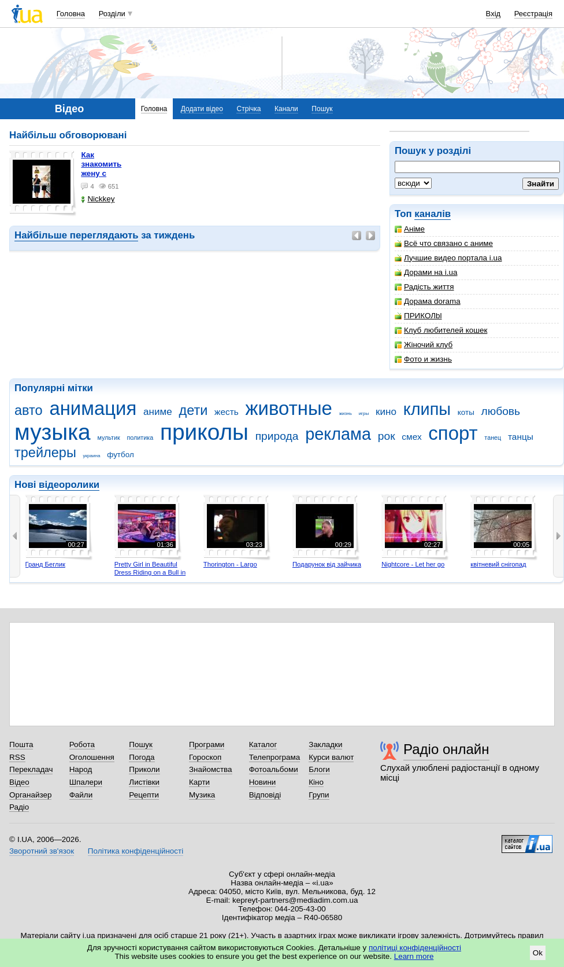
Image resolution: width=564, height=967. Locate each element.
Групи (319, 794)
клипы (427, 409)
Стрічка (248, 109)
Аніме (410, 229)
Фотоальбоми (273, 769)
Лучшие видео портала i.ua (448, 257)
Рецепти (144, 794)
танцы (520, 437)
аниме (157, 411)
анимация (92, 408)
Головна (71, 13)
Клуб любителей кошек (441, 330)
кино (386, 411)
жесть (226, 412)
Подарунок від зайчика (326, 564)
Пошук (321, 109)
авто (28, 410)
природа (277, 436)
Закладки (325, 744)
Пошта (21, 744)
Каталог (263, 744)
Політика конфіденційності (135, 851)
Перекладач (31, 769)
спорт (452, 433)
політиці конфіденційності (415, 947)
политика (140, 437)
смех (411, 437)
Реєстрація (533, 13)
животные (289, 408)
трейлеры (45, 452)
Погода (141, 757)
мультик (108, 437)
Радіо (19, 807)
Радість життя (424, 286)
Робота (82, 744)
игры (364, 413)
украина (92, 455)
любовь (501, 411)
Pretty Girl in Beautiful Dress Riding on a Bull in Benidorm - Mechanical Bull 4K (150, 576)
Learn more (414, 956)
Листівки (144, 782)
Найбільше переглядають (76, 235)
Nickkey (97, 198)
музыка (52, 432)
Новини (262, 782)
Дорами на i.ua (426, 272)
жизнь (345, 413)
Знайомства (210, 769)
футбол (120, 454)
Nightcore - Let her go (412, 564)
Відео (19, 782)
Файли (81, 794)
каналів (432, 213)
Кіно (316, 782)
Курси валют (331, 757)
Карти (199, 782)
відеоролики (69, 484)
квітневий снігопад (498, 564)
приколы (204, 432)
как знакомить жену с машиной (101, 168)
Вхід (493, 13)
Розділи (112, 13)
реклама (338, 434)
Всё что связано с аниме (444, 243)
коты (466, 412)
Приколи (144, 769)
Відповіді (265, 794)
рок (386, 436)
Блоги (319, 769)
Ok (538, 952)
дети (193, 410)
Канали (286, 109)
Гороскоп (205, 757)
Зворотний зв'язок (41, 851)
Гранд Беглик (45, 564)
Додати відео (202, 109)
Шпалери (85, 782)
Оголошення (91, 757)
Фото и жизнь (423, 359)
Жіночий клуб (423, 344)
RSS (17, 757)
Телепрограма (274, 757)
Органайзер (30, 794)
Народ (80, 769)
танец (492, 437)
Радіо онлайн (446, 749)
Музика (202, 794)
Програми (206, 744)
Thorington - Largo (230, 564)
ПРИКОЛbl (418, 315)
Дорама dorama (428, 301)
